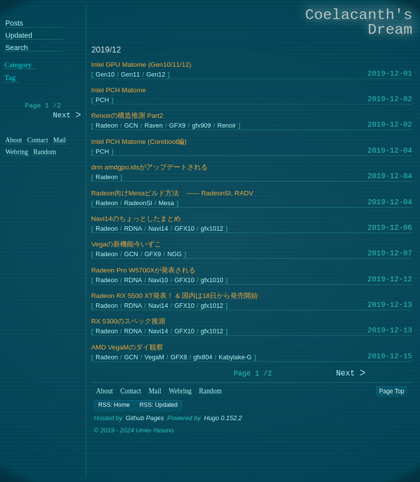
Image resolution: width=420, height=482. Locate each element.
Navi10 (158, 280)
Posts (14, 23)
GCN (131, 126)
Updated (18, 35)
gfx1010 (212, 280)
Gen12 (156, 74)
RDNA (133, 229)
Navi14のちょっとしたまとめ (136, 218)
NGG (175, 254)
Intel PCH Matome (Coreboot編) (139, 141)
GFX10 (184, 229)
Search (16, 48)
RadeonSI (138, 203)
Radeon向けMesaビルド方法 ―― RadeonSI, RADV (172, 193)
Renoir (227, 126)
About (104, 391)
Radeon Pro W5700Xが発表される (143, 270)
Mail (154, 391)
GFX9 (178, 126)
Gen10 (105, 74)
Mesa (166, 203)
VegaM (154, 357)
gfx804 (203, 357)
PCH (102, 100)
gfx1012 (212, 229)
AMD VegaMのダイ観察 (127, 347)
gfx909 (201, 126)
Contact (131, 391)
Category (18, 64)
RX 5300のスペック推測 (128, 321)
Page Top (391, 391)
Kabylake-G (235, 357)
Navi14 (158, 229)
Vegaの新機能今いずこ (126, 244)
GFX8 (179, 357)
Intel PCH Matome (118, 90)
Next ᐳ (351, 373)
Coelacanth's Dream (359, 22)
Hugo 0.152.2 (223, 418)
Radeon (107, 126)
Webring (180, 391)
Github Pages (144, 418)
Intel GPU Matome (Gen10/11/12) (141, 64)
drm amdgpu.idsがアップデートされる (149, 167)
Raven (154, 126)
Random (210, 391)
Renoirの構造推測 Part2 (127, 115)
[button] (114, 405)
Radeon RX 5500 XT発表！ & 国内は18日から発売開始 (174, 295)
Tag (10, 77)
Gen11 (130, 74)
